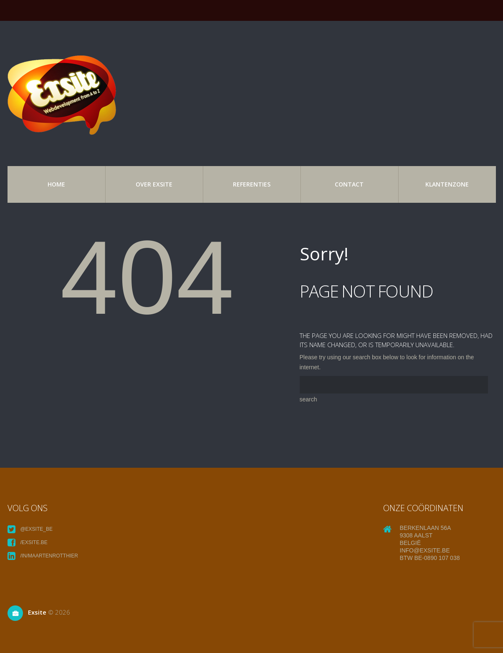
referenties (251, 184)
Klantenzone (447, 184)
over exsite (154, 184)
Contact (349, 184)
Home (56, 184)
